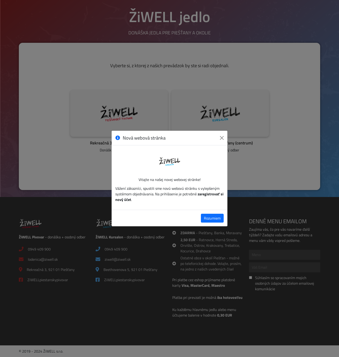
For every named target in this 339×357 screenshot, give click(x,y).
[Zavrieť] (222, 138)
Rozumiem (212, 218)
